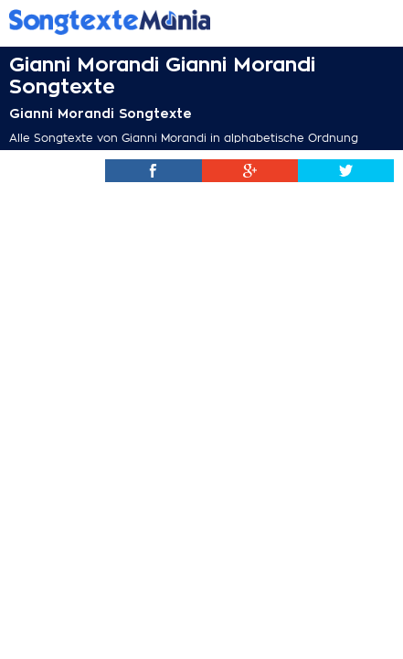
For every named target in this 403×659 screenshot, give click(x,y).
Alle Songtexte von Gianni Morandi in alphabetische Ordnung (183, 138)
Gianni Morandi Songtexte (100, 113)
